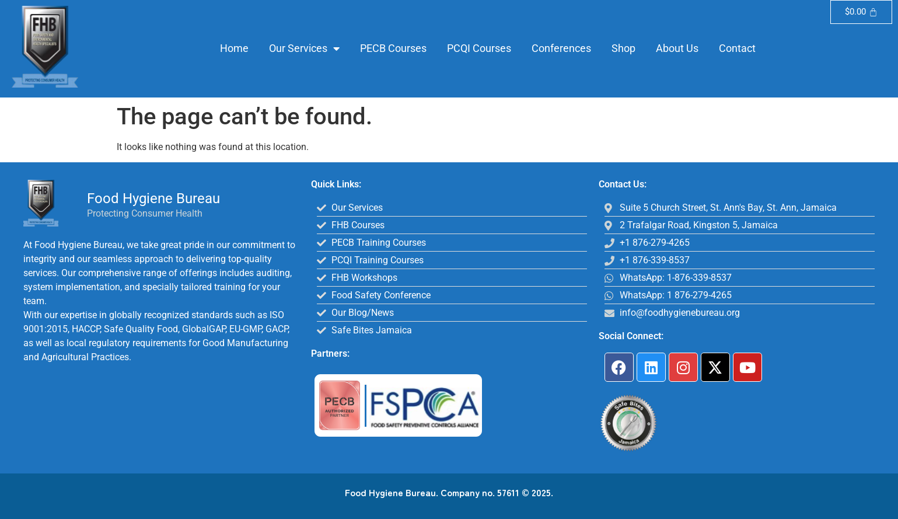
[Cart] (861, 12)
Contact (737, 48)
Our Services (304, 48)
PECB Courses (393, 48)
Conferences (561, 48)
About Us (677, 48)
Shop (623, 48)
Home (234, 48)
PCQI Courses (479, 48)
